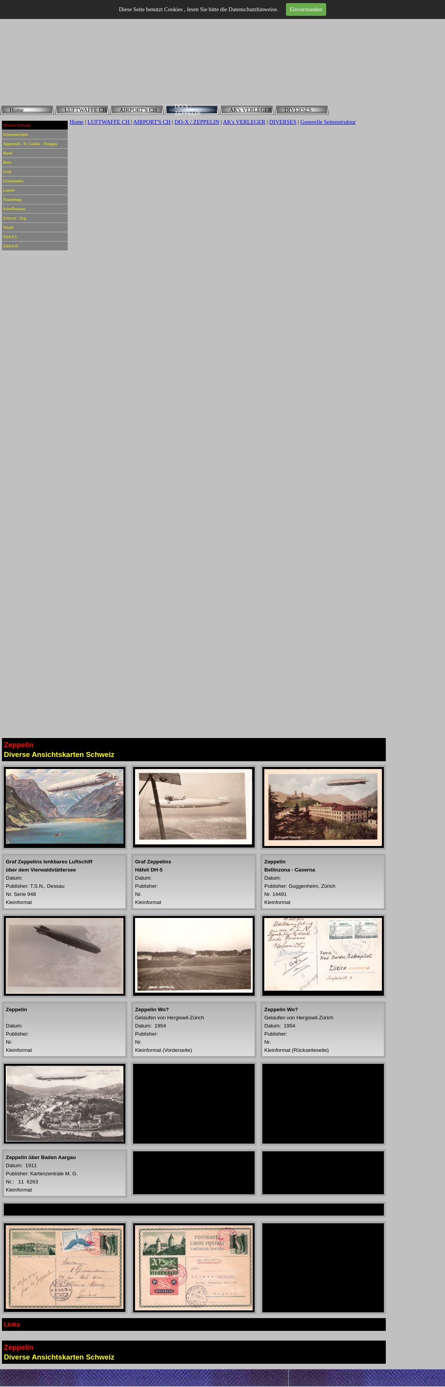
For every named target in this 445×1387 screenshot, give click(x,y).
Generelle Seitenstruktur (328, 122)
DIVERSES (282, 122)
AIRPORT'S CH (152, 122)
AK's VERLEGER (244, 122)
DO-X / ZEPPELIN (197, 122)
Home (77, 122)
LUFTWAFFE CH (109, 122)
